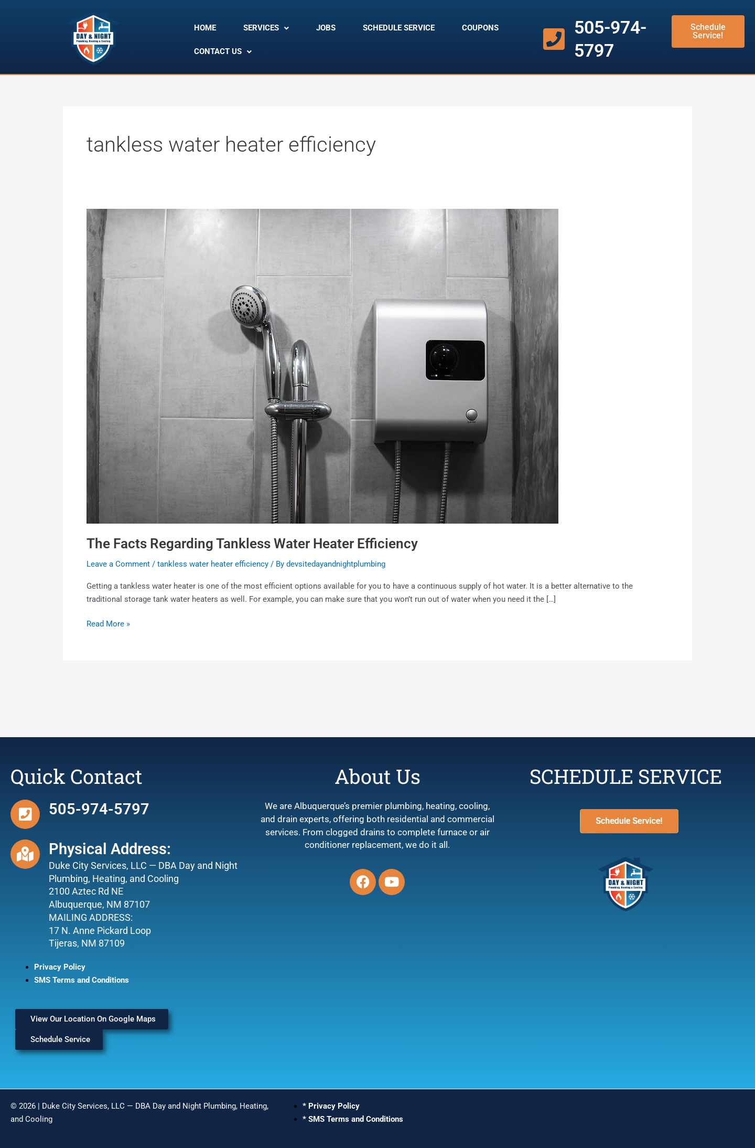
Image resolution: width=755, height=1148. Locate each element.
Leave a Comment (118, 564)
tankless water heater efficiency (212, 564)
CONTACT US (223, 51)
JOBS (326, 28)
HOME (205, 28)
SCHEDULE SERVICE (399, 28)
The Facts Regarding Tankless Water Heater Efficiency (252, 543)
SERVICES (266, 28)
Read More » (108, 623)
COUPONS (480, 28)
